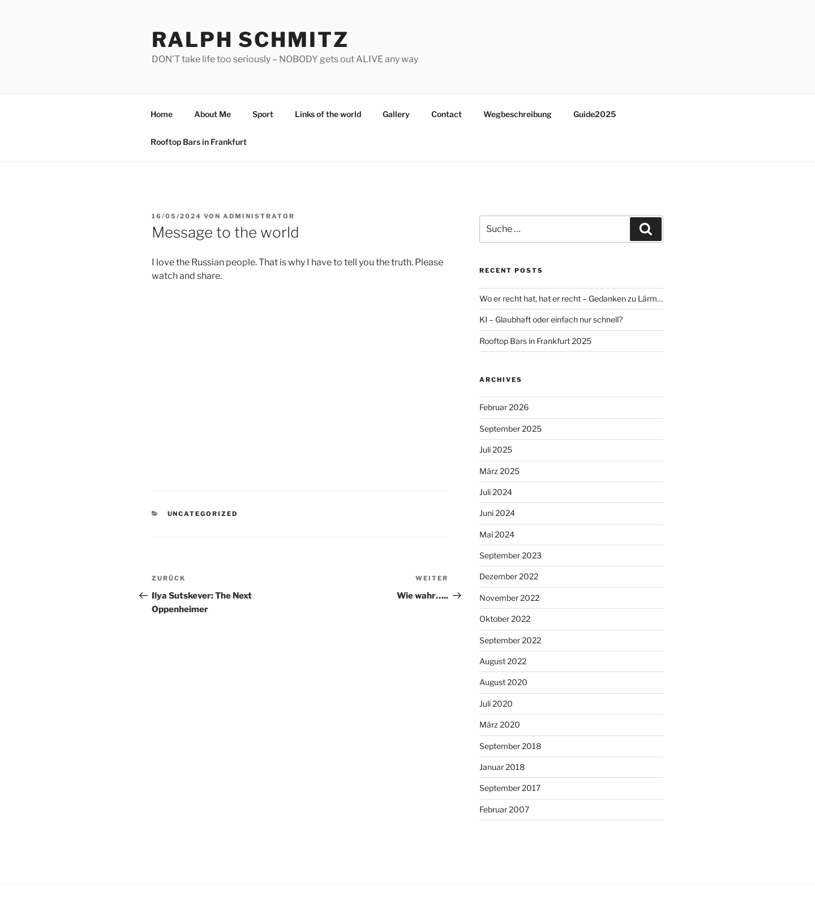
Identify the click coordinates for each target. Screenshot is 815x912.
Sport (262, 114)
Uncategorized (203, 514)
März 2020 (499, 724)
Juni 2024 (497, 513)
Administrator (259, 216)
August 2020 (503, 682)
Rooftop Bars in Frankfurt (199, 142)
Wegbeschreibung (517, 114)
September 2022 (510, 640)
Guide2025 (594, 114)
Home (162, 114)
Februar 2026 (504, 407)
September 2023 (510, 555)
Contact (446, 114)
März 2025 (499, 471)
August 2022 (502, 661)
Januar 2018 (502, 767)
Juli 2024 (495, 492)
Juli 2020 (496, 703)
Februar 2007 (504, 809)
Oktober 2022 (504, 618)
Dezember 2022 (508, 576)
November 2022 (509, 598)
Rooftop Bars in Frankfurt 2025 (535, 341)
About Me (212, 114)
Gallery (396, 114)
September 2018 (510, 746)
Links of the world (328, 114)
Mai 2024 (496, 534)
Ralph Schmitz (250, 39)
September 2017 (510, 788)
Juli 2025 (495, 449)
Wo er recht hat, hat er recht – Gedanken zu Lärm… (571, 298)
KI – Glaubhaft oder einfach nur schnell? (551, 319)
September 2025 (510, 428)
